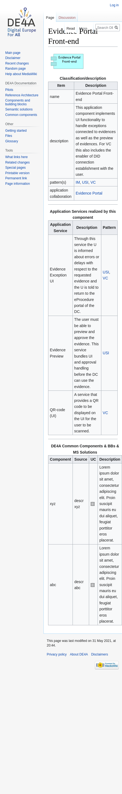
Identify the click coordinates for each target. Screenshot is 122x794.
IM (78, 182)
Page (50, 18)
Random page (15, 68)
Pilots (9, 90)
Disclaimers (99, 654)
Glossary (11, 141)
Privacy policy (57, 654)
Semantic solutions (19, 109)
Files (8, 136)
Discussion (67, 18)
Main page (12, 53)
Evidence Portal (89, 193)
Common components (21, 115)
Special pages (15, 168)
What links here (16, 157)
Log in (114, 5)
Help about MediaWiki (21, 74)
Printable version (17, 173)
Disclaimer (12, 58)
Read (67, 28)
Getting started (16, 131)
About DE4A (79, 654)
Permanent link (16, 178)
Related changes (17, 162)
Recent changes (17, 63)
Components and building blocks (17, 102)
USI (85, 182)
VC (93, 182)
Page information (17, 184)
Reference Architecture (21, 95)
